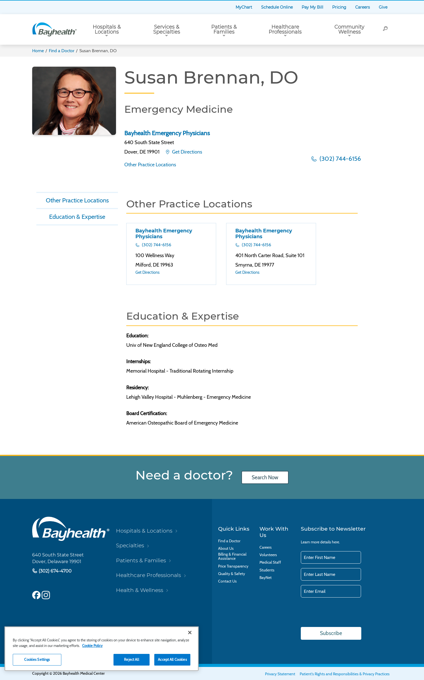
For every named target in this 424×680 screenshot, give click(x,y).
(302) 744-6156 (339, 158)
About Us (226, 548)
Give (383, 7)
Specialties (130, 545)
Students (266, 570)
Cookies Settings (37, 659)
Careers (362, 7)
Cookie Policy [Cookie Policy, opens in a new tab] (92, 645)
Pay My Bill (312, 7)
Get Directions (186, 152)
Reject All (131, 659)
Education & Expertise (77, 216)
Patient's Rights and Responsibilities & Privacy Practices (345, 673)
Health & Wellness (139, 590)
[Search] (386, 29)
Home (38, 50)
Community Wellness (349, 29)
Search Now (265, 477)
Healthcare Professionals (285, 29)
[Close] (190, 632)
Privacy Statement (280, 673)
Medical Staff (270, 562)
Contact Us (227, 581)
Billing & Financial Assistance (232, 556)
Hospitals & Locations (107, 29)
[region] (101, 648)
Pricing (339, 7)
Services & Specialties (166, 29)
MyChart (244, 7)
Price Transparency (233, 566)
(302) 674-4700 (54, 571)
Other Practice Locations (150, 165)
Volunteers (268, 555)
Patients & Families (224, 29)
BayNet (265, 578)
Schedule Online (277, 7)
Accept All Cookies (172, 659)
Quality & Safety (231, 574)
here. (336, 542)
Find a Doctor (61, 50)
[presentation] (343, 613)
